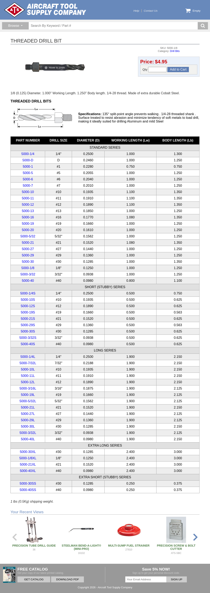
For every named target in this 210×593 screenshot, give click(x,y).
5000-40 (28, 280)
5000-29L (28, 420)
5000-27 (28, 249)
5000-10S (28, 299)
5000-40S (28, 344)
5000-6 (28, 179)
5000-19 (28, 223)
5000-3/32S (27, 337)
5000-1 (28, 166)
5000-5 (28, 173)
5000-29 (28, 255)
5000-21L (28, 407)
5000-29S (28, 325)
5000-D (28, 160)
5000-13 (28, 211)
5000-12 (28, 204)
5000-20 (28, 230)
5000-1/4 (27, 154)
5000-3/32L (27, 433)
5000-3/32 (28, 274)
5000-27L (28, 414)
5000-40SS (28, 490)
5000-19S (28, 312)
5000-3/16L (27, 388)
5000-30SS (28, 483)
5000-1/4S (27, 293)
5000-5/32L (27, 401)
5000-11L (28, 375)
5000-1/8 (27, 268)
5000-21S (28, 318)
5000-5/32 (28, 236)
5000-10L (28, 369)
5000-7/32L (27, 363)
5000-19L (28, 394)
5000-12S (28, 306)
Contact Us (151, 10)
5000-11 (28, 198)
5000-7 (28, 185)
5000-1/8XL (27, 458)
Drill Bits (175, 51)
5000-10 (28, 192)
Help (136, 10)
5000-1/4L (28, 356)
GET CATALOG (33, 579)
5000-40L (28, 439)
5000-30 (28, 261)
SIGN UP (176, 579)
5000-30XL (28, 452)
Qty (155, 69)
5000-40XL (28, 471)
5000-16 (28, 217)
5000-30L (28, 426)
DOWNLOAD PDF (67, 579)
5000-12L (28, 382)
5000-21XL (28, 464)
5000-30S (28, 331)
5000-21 (28, 242)
